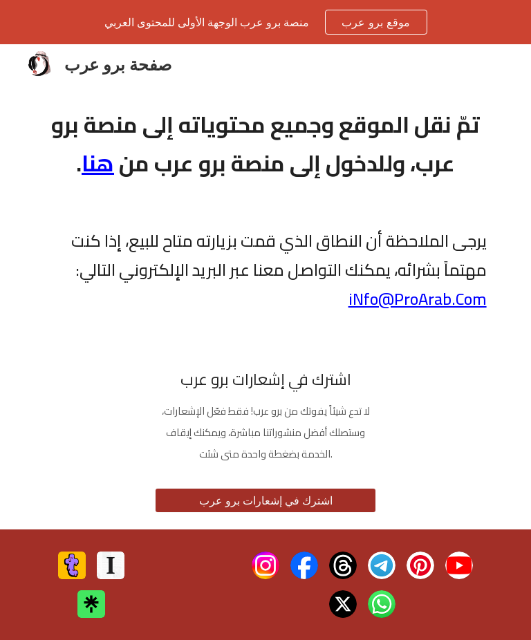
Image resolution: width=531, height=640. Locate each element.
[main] (265, 144)
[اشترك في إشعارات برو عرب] (265, 500)
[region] (265, 22)
